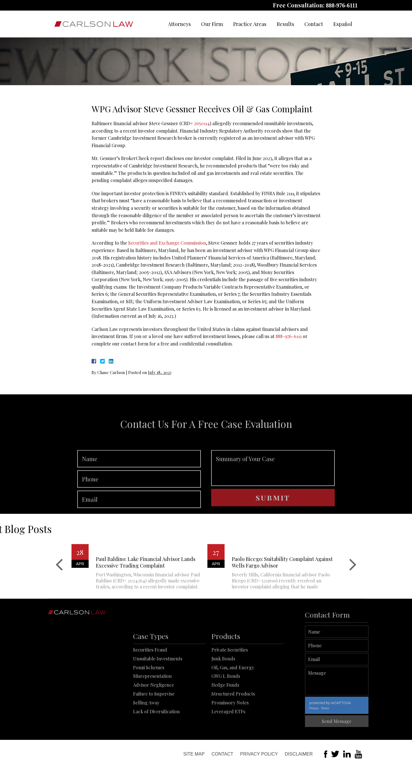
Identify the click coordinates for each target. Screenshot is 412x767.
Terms (343, 708)
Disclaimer (299, 754)
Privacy (331, 708)
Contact (313, 24)
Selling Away (146, 729)
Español (342, 24)
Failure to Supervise (154, 720)
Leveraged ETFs (228, 737)
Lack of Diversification (156, 737)
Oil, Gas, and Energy (232, 693)
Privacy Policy (259, 754)
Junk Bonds (223, 685)
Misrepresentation (152, 702)
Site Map (194, 754)
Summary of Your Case (273, 486)
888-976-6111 (342, 5)
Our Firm (212, 24)
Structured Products (233, 720)
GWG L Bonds (225, 702)
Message (355, 681)
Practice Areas (249, 24)
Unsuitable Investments (157, 685)
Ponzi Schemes (148, 693)
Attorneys (179, 24)
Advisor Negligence (153, 711)
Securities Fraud (150, 676)
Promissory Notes (230, 729)
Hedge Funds (225, 711)
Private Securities (229, 676)
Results (285, 24)
